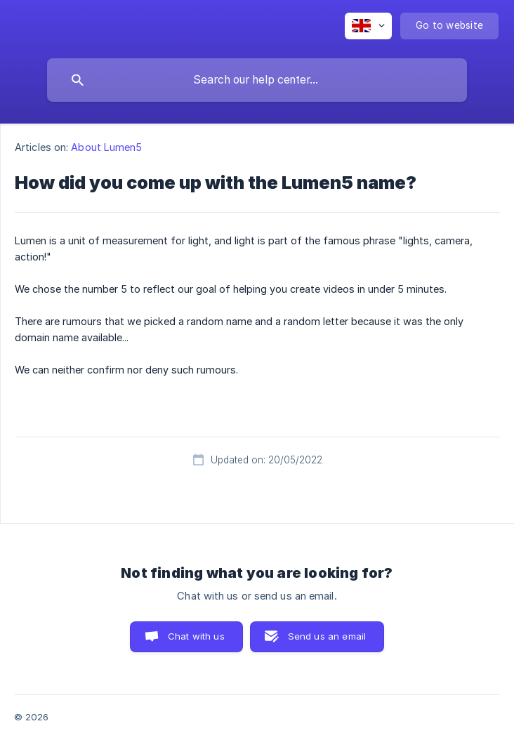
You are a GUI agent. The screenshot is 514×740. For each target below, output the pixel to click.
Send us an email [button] (327, 636)
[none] (368, 26)
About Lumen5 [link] (106, 147)
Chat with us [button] (196, 636)
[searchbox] (257, 80)
